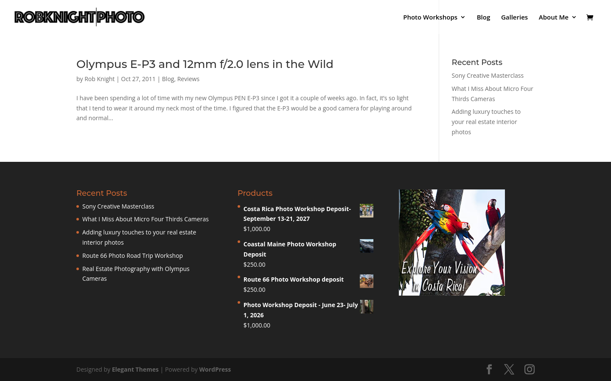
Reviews (188, 79)
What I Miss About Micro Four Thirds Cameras (145, 219)
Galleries (514, 17)
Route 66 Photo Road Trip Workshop (132, 255)
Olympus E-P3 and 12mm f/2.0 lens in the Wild (205, 64)
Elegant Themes (135, 369)
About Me (554, 17)
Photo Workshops (430, 17)
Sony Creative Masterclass (488, 75)
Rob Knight (99, 79)
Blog (483, 17)
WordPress (215, 369)
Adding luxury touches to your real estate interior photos (486, 121)
